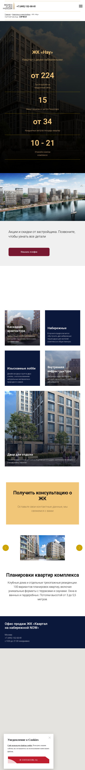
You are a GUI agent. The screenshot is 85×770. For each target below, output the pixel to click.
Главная (8, 14)
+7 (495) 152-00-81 (26, 6)
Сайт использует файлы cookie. (20, 745)
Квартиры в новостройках (21, 14)
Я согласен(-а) (23, 761)
